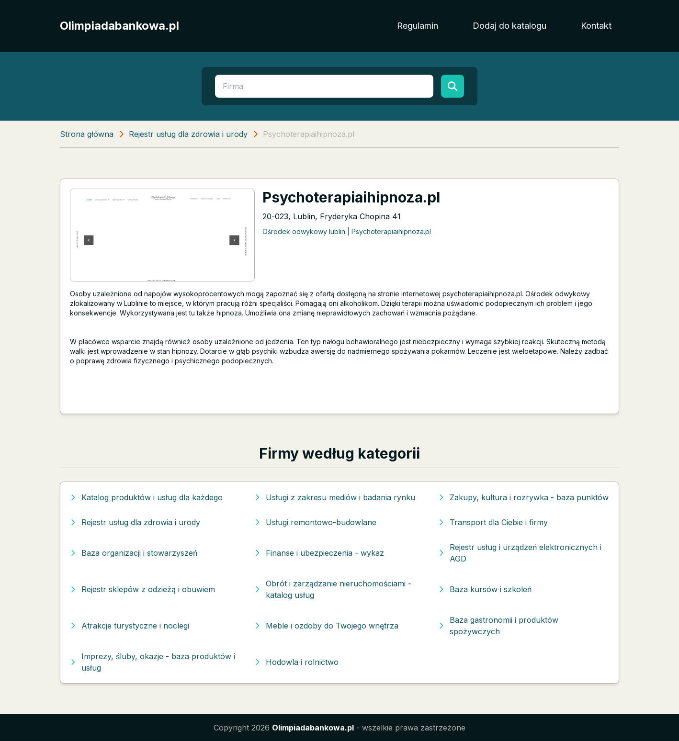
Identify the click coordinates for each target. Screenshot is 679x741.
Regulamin (417, 26)
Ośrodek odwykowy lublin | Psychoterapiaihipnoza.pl (346, 231)
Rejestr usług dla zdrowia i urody (188, 134)
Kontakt (596, 26)
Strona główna (86, 134)
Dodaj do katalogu (509, 26)
